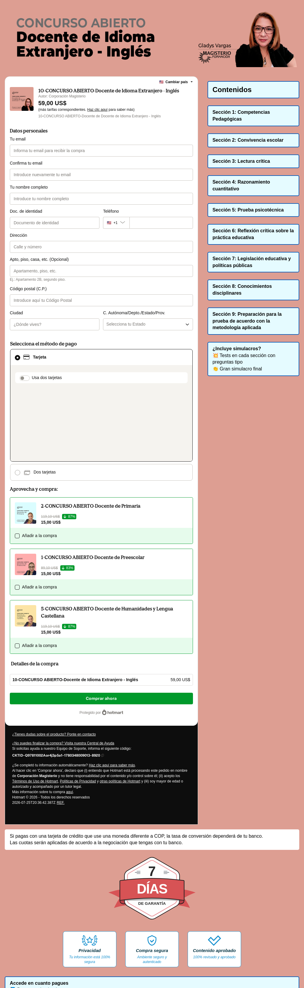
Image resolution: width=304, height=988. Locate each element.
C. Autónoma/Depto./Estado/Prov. (134, 288)
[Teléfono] (161, 223)
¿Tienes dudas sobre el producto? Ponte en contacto (54, 659)
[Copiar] (56, 680)
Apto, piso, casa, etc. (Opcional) (39, 259)
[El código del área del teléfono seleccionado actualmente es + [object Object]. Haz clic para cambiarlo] (116, 223)
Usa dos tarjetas (47, 353)
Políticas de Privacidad (78, 706)
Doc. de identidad (26, 211)
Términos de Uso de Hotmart (35, 706)
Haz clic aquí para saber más (112, 690)
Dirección (18, 235)
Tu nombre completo (29, 187)
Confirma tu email (26, 163)
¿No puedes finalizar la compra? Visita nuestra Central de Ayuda (63, 668)
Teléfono (111, 211)
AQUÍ (127, 964)
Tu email (18, 139)
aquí (69, 717)
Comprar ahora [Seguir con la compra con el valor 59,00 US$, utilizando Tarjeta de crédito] (101, 623)
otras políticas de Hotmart (120, 706)
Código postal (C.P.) (28, 288)
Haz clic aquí (97, 110)
